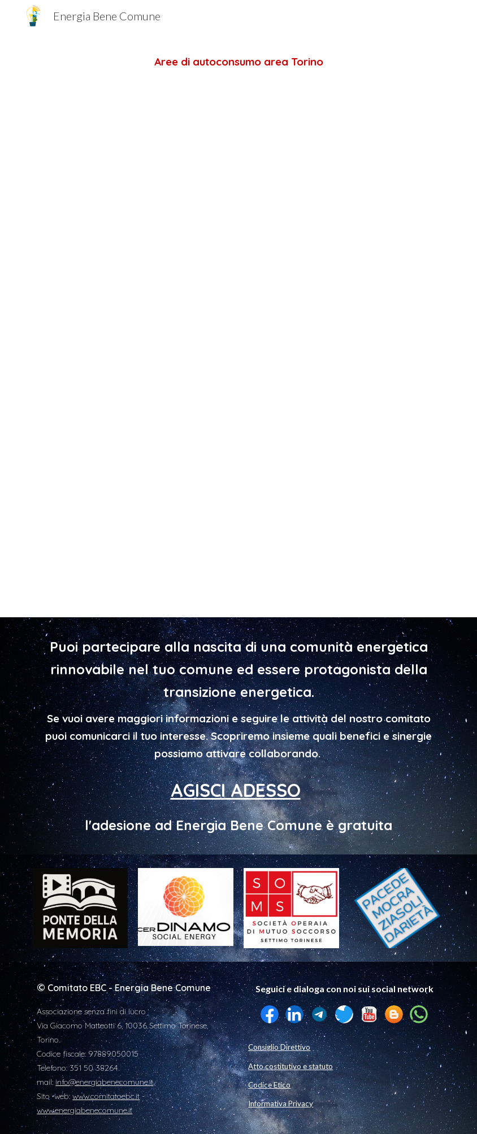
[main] (238, 61)
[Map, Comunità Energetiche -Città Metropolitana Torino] (238, 341)
